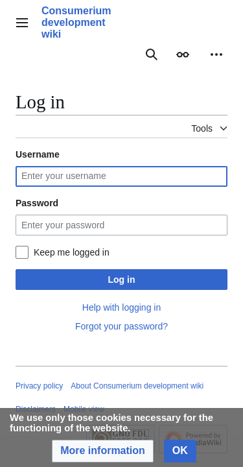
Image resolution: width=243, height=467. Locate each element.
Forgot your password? (121, 326)
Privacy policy (39, 385)
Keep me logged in (72, 252)
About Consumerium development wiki (137, 385)
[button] (103, 451)
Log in (121, 279)
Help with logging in (121, 307)
